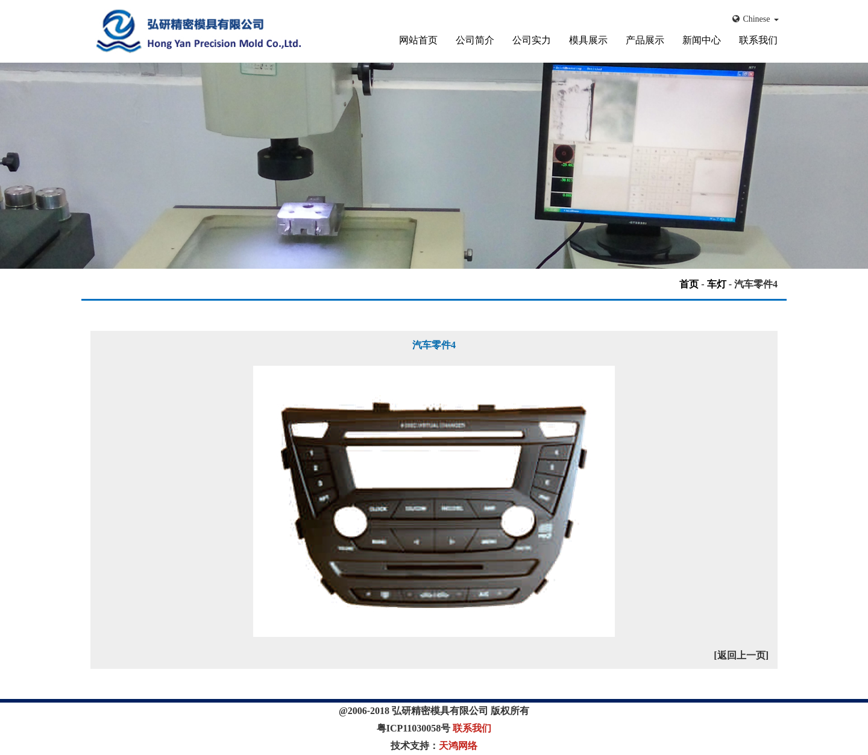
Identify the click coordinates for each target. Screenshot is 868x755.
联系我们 (758, 40)
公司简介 (475, 40)
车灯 (716, 284)
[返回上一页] (741, 655)
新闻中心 (701, 40)
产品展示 (645, 40)
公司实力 (531, 40)
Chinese (755, 18)
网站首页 (418, 40)
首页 (689, 284)
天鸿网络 (458, 746)
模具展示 (588, 40)
